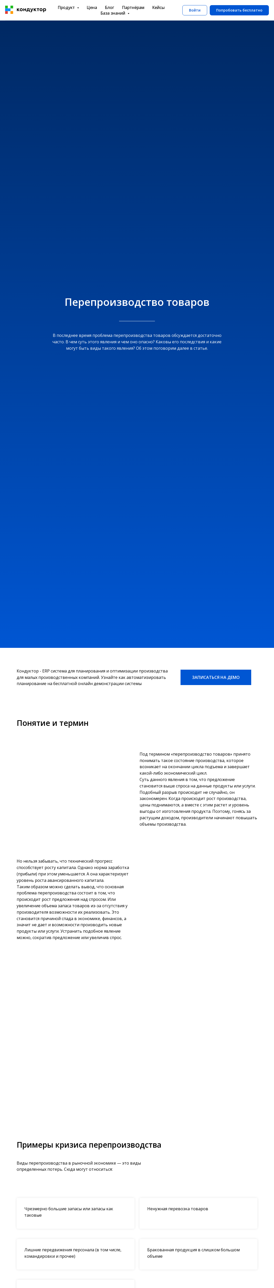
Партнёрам (133, 7)
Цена (92, 7)
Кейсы (158, 7)
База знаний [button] (113, 13)
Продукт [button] (67, 7)
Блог (109, 7)
